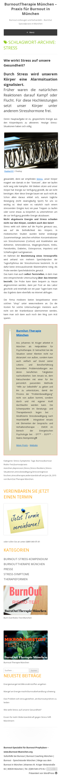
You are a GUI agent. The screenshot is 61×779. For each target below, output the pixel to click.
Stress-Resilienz (37, 468)
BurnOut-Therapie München (20, 479)
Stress (27, 468)
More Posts (22, 445)
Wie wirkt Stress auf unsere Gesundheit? (22, 709)
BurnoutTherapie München (24, 564)
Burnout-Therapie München (16, 662)
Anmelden (52, 769)
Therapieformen (16, 579)
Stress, (40, 178)
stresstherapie (18, 475)
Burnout (40, 460)
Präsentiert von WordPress (43, 773)
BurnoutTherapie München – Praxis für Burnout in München (30, 9)
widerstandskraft (33, 475)
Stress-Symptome (22, 460)
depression (18, 468)
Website (34, 445)
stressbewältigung (23, 471)
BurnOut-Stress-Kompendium (26, 559)
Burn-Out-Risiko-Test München (18, 617)
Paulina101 (9, 171)
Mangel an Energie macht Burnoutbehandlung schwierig (29, 691)
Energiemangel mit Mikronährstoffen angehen (25, 684)
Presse (8, 569)
